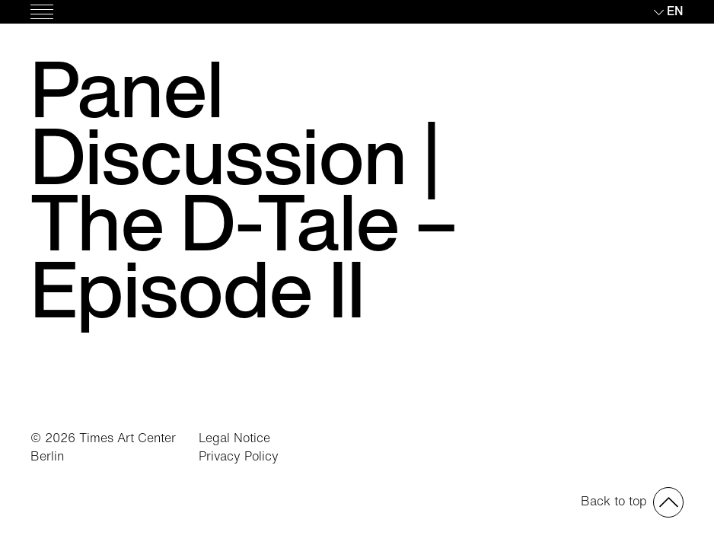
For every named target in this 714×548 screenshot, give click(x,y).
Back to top (614, 501)
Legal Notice (234, 438)
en (675, 11)
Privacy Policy (239, 456)
